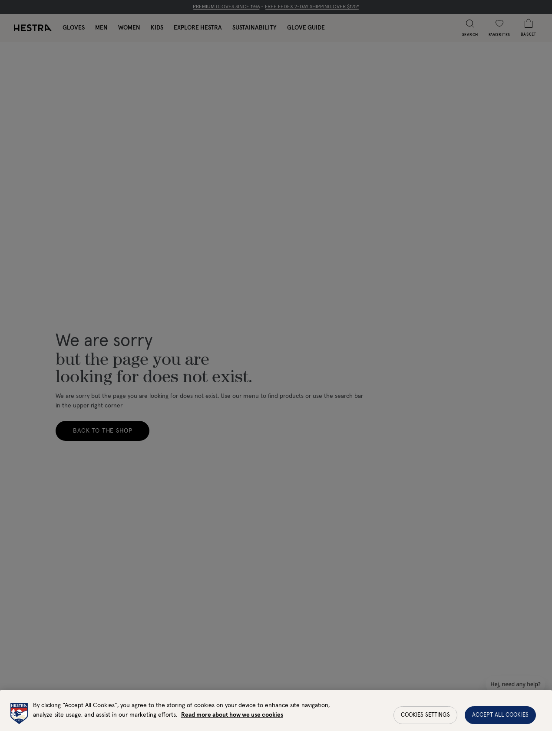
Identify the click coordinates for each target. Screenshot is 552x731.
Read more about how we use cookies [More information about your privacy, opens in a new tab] (232, 726)
